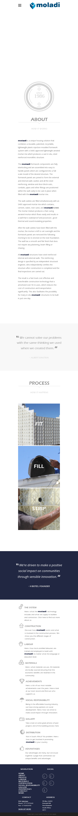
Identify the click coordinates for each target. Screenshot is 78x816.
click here (25, 801)
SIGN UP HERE (24, 809)
